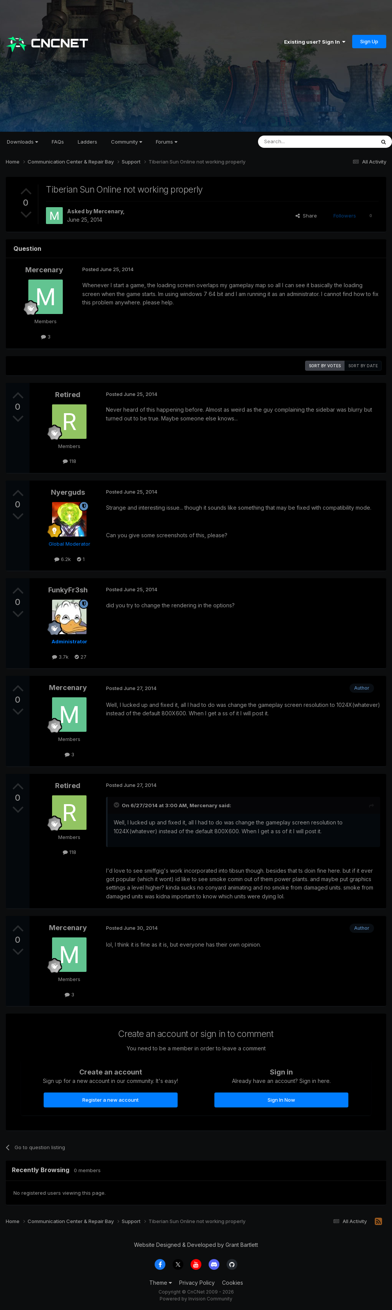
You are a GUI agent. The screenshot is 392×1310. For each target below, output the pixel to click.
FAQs (58, 142)
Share (306, 216)
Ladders (87, 142)
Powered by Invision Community (196, 1299)
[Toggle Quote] (117, 805)
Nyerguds (68, 492)
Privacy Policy (197, 1282)
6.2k (62, 559)
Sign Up (369, 41)
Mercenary (108, 211)
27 (81, 657)
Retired (67, 395)
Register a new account (110, 1100)
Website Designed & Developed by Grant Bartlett (196, 1244)
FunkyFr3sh (68, 590)
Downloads (22, 142)
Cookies (232, 1282)
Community (126, 142)
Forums (166, 142)
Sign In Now (281, 1100)
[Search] (297, 142)
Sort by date (363, 365)
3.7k (60, 657)
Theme (160, 1282)
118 (69, 461)
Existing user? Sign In (314, 42)
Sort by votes (325, 365)
